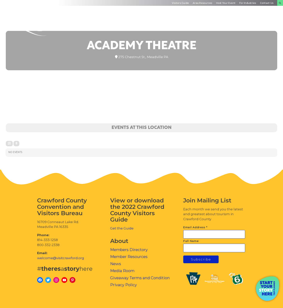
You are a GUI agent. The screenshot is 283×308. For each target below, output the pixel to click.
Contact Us (266, 3)
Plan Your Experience (154, 22)
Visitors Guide (180, 3)
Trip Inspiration (191, 22)
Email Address (195, 227)
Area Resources (202, 3)
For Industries (247, 3)
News (115, 263)
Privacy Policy (123, 285)
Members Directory (129, 249)
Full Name (191, 241)
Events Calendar (226, 22)
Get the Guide (122, 228)
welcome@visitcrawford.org (60, 258)
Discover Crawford (118, 22)
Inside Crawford (260, 22)
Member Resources (128, 256)
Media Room (122, 270)
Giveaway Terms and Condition (140, 278)
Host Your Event (226, 3)
